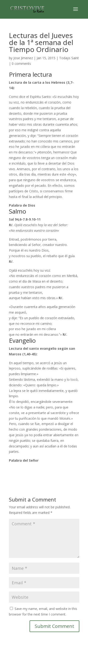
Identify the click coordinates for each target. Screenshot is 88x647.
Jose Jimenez (23, 58)
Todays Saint (69, 58)
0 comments (21, 63)
